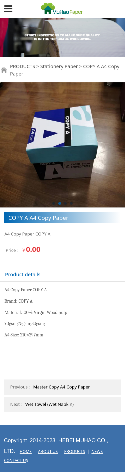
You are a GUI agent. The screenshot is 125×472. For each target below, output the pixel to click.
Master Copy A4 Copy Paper (61, 387)
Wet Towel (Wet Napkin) (49, 404)
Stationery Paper (59, 66)
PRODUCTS (22, 66)
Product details (22, 274)
